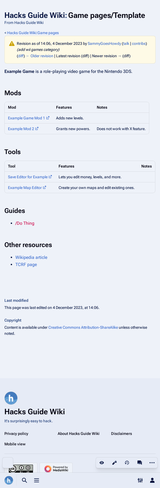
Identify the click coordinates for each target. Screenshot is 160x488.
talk (126, 43)
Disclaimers (121, 433)
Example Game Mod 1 (26, 118)
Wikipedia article (31, 257)
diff (21, 56)
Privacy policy (16, 433)
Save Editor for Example (28, 177)
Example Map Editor (25, 187)
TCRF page (26, 264)
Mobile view (15, 444)
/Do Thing (24, 223)
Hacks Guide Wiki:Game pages (33, 33)
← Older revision (39, 56)
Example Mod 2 (21, 129)
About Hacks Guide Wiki (79, 433)
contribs (139, 43)
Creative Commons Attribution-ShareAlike (83, 327)
